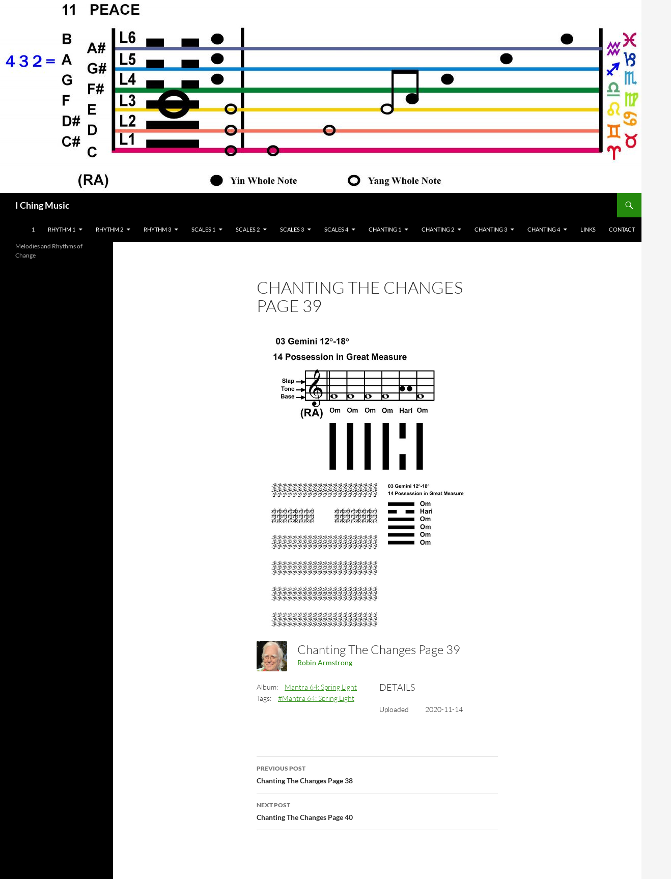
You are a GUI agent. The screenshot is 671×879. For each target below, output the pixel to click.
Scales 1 (203, 229)
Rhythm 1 (61, 229)
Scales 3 (292, 229)
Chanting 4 (543, 229)
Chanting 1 (385, 229)
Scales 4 (336, 229)
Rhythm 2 (109, 229)
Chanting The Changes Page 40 (377, 810)
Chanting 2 (438, 229)
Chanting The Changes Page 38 (377, 773)
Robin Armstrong (324, 662)
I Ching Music (42, 205)
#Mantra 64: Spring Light (316, 698)
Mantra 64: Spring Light (321, 687)
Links (588, 229)
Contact (622, 229)
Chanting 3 (490, 229)
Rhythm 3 (157, 229)
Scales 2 (248, 229)
